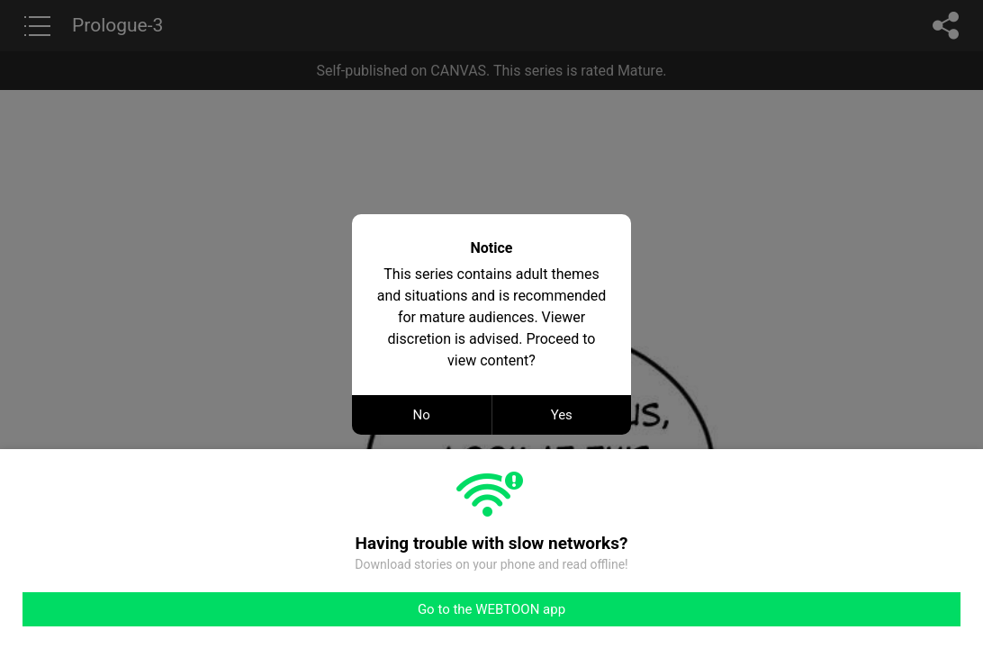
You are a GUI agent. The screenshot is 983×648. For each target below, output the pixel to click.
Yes (562, 415)
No (421, 415)
